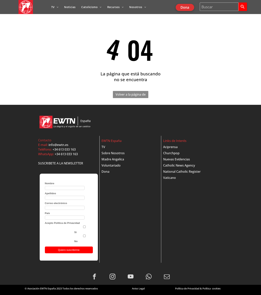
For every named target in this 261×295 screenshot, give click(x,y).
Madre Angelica (113, 159)
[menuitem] (54, 7)
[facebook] (94, 277)
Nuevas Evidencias (176, 159)
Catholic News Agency (179, 165)
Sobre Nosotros (113, 153)
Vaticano (169, 178)
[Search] (242, 6)
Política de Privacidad (187, 288)
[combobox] (219, 6)
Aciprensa (170, 147)
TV (103, 147)
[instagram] (112, 277)
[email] (166, 277)
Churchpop (171, 153)
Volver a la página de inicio (131, 95)
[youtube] (130, 277)
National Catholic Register (182, 171)
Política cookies (211, 288)
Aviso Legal (138, 288)
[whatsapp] (148, 277)
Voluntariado (111, 165)
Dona (105, 171)
